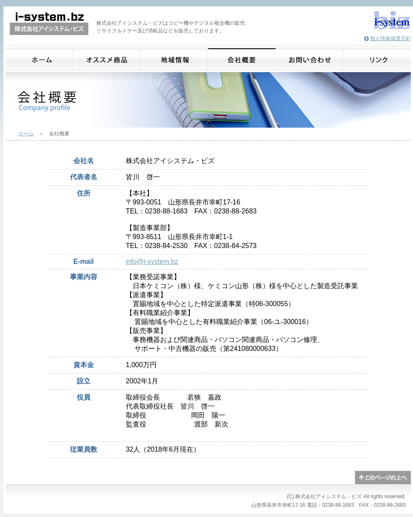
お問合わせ (309, 59)
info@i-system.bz (152, 261)
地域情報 (174, 59)
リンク (377, 59)
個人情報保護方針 (390, 38)
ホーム (39, 59)
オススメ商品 (107, 59)
